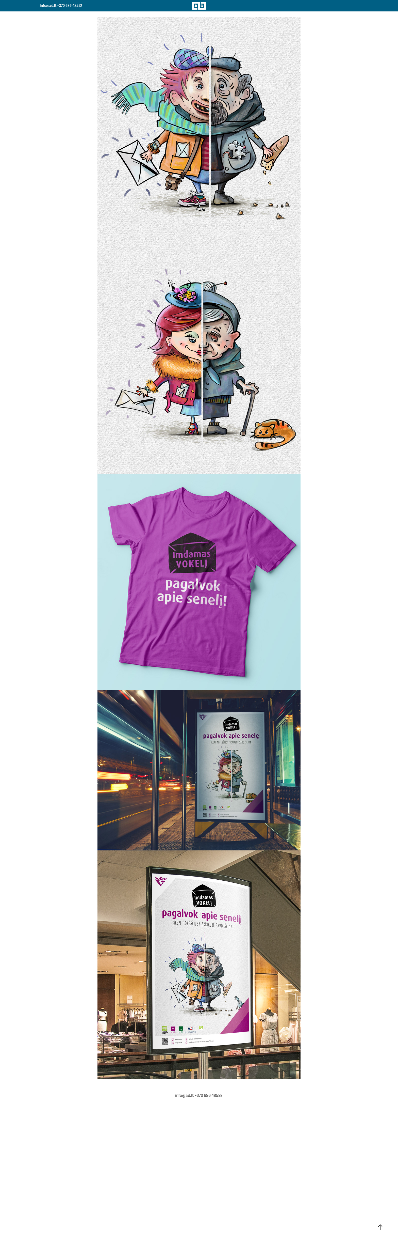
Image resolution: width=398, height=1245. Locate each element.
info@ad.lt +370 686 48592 (61, 6)
